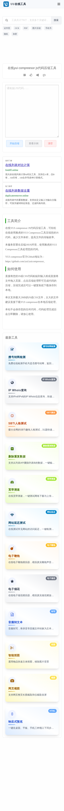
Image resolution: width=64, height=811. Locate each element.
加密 (15, 34)
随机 (6, 34)
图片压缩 (36, 28)
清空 (50, 143)
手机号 (48, 28)
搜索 (56, 20)
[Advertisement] (32, 50)
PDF (26, 28)
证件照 (7, 28)
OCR (17, 28)
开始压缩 (14, 143)
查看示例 (33, 143)
